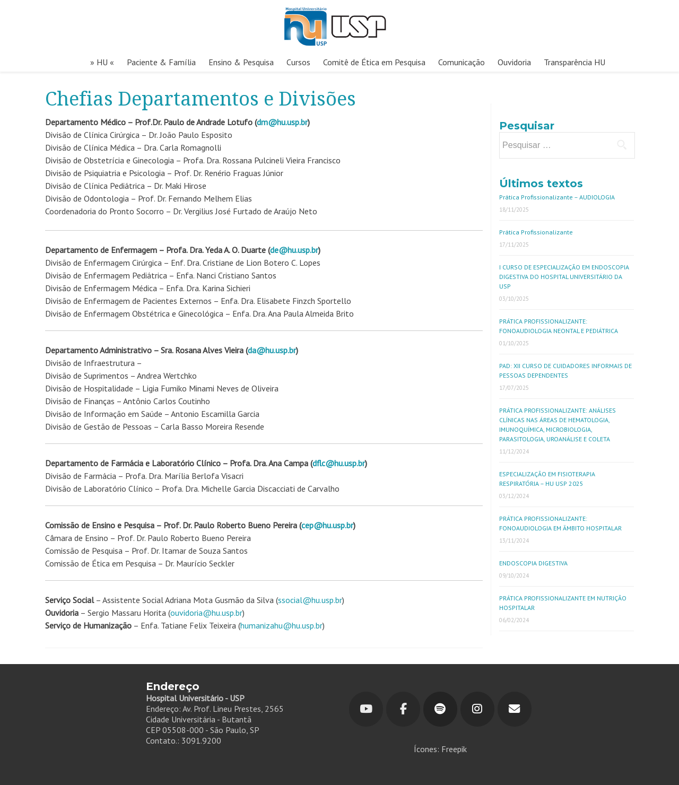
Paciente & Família (161, 62)
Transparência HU (574, 62)
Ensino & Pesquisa (241, 62)
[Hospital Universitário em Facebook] (403, 709)
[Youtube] (366, 709)
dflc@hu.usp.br (338, 463)
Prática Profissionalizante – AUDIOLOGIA (557, 197)
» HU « (102, 62)
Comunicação (461, 62)
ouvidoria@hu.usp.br (206, 612)
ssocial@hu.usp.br (310, 600)
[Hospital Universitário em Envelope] (515, 709)
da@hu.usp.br (272, 350)
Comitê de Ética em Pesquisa (374, 62)
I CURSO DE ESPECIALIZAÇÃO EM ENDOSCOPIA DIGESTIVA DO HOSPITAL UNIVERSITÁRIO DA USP (564, 276)
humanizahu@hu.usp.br (281, 625)
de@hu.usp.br (294, 250)
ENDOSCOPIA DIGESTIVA (533, 563)
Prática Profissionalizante (536, 232)
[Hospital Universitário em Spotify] (440, 709)
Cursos (298, 62)
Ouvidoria (514, 62)
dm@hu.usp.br (282, 122)
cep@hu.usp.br (327, 525)
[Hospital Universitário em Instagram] (477, 709)
